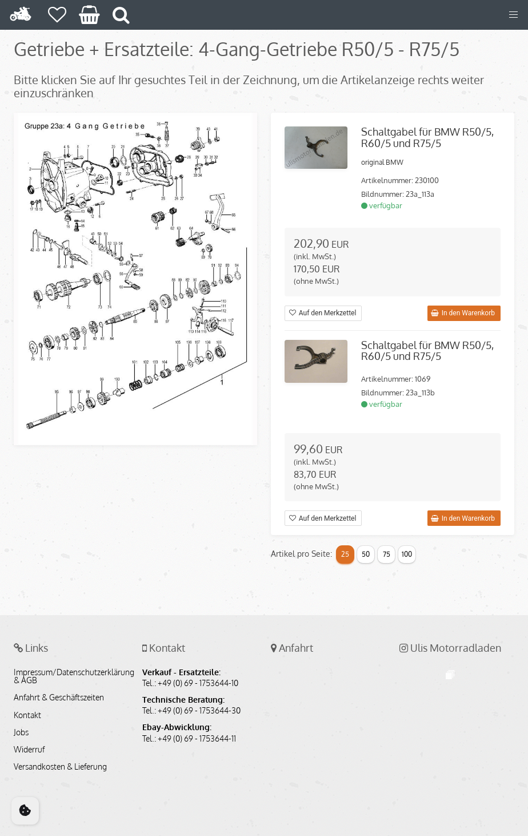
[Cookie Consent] (25, 811)
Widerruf (29, 749)
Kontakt (27, 715)
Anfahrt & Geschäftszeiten (59, 697)
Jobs (21, 732)
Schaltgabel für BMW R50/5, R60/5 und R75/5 (427, 137)
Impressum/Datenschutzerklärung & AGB (71, 676)
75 (386, 554)
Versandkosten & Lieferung (60, 766)
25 (345, 554)
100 (407, 554)
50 (366, 554)
